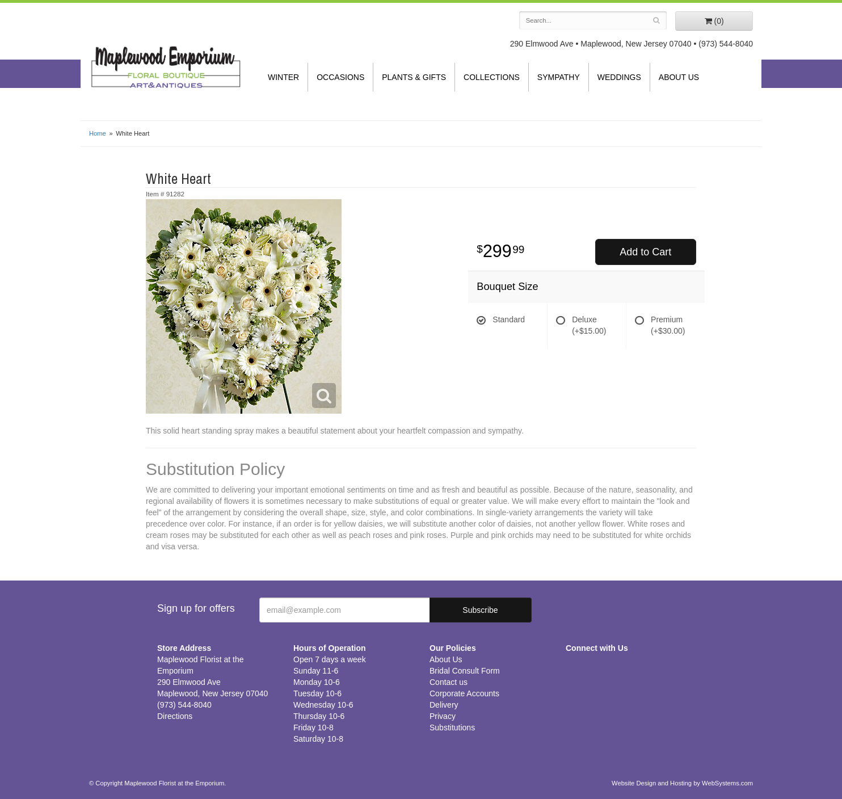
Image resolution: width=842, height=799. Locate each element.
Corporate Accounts (464, 693)
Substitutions (452, 727)
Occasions (340, 77)
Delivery (444, 704)
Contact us (449, 682)
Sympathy (558, 77)
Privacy (443, 716)
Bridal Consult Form (465, 670)
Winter (283, 77)
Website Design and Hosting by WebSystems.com (682, 783)
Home (97, 133)
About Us (679, 77)
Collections (492, 77)
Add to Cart (645, 252)
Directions (174, 716)
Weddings (619, 77)
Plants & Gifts (414, 77)
